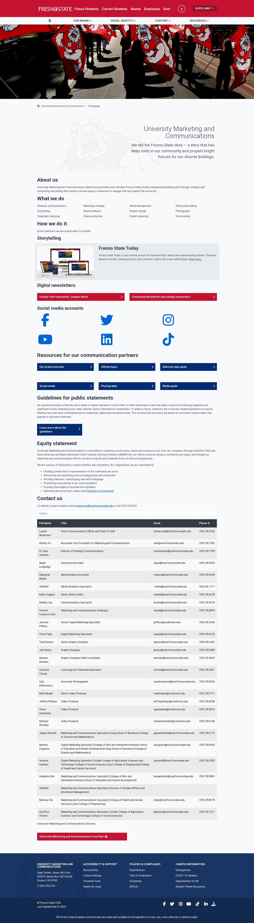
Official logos (109, 366)
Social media (47, 386)
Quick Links (204, 8)
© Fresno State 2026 (49, 902)
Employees (152, 9)
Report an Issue (92, 886)
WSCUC (133, 886)
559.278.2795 (47, 885)
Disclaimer (135, 881)
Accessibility (90, 870)
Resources (198, 20)
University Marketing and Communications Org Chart (72, 836)
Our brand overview (52, 366)
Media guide (170, 386)
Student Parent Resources (190, 886)
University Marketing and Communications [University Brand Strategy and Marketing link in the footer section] (55, 865)
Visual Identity (122, 20)
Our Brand (81, 20)
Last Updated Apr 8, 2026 (51, 906)
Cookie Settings (92, 875)
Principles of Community (100, 490)
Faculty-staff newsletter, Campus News (64, 296)
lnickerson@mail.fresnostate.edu (94, 505)
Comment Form (92, 881)
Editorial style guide (175, 366)
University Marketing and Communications (62, 106)
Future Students (86, 9)
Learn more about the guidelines (53, 429)
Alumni (136, 9)
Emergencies (183, 870)
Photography (109, 386)
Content (161, 20)
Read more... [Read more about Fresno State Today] (196, 259)
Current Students (114, 9)
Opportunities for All (187, 881)
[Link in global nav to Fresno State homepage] (55, 9)
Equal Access (137, 870)
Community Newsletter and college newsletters (161, 296)
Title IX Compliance (140, 875)
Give (166, 9)
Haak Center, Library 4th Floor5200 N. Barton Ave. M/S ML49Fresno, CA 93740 (54, 876)
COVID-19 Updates (186, 875)
